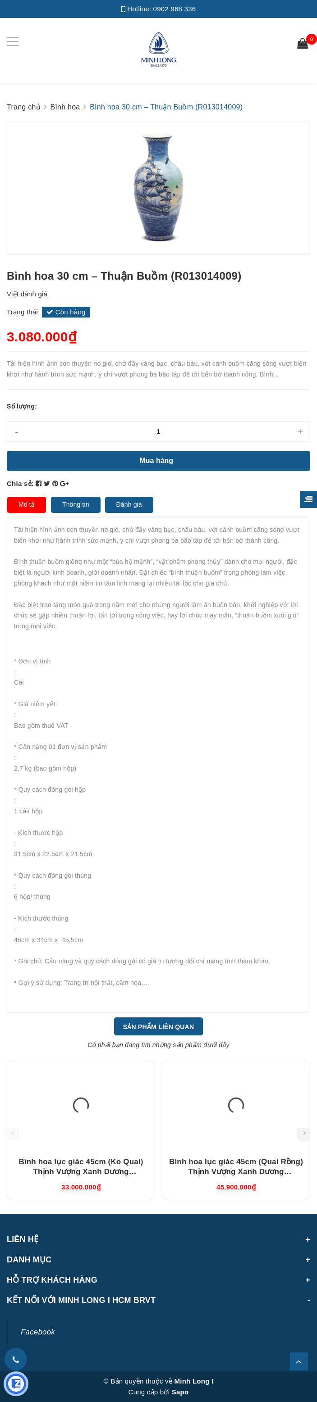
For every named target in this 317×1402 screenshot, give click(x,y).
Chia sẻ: (20, 483)
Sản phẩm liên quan (158, 1026)
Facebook (38, 1332)
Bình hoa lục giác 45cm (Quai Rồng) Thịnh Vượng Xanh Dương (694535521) (236, 1171)
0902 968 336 (174, 9)
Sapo (180, 1392)
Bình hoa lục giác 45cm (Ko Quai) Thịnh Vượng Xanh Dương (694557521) (80, 1171)
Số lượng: (22, 406)
